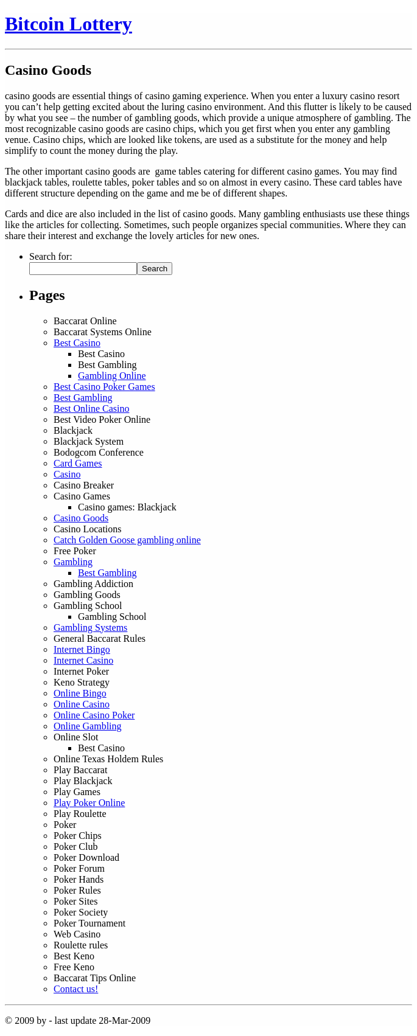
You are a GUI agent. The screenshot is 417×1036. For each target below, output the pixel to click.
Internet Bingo (82, 649)
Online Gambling (88, 726)
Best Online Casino (91, 408)
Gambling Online (112, 375)
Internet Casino (83, 660)
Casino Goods (81, 518)
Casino (67, 474)
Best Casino (77, 343)
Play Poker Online (89, 803)
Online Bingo (80, 693)
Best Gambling (83, 397)
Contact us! (76, 989)
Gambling (73, 562)
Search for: (50, 256)
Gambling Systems (90, 627)
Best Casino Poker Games (104, 386)
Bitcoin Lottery (68, 24)
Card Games (78, 463)
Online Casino (82, 704)
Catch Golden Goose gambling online (127, 540)
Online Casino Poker (94, 715)
